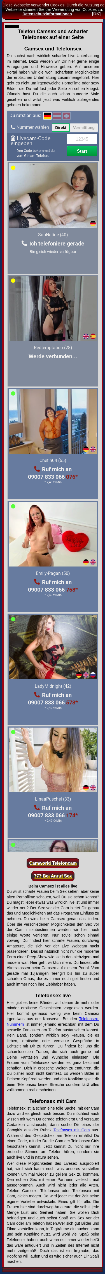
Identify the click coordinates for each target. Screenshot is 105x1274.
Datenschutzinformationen (47, 14)
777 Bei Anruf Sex (53, 876)
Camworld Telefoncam (53, 863)
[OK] (96, 14)
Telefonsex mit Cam (71, 1130)
